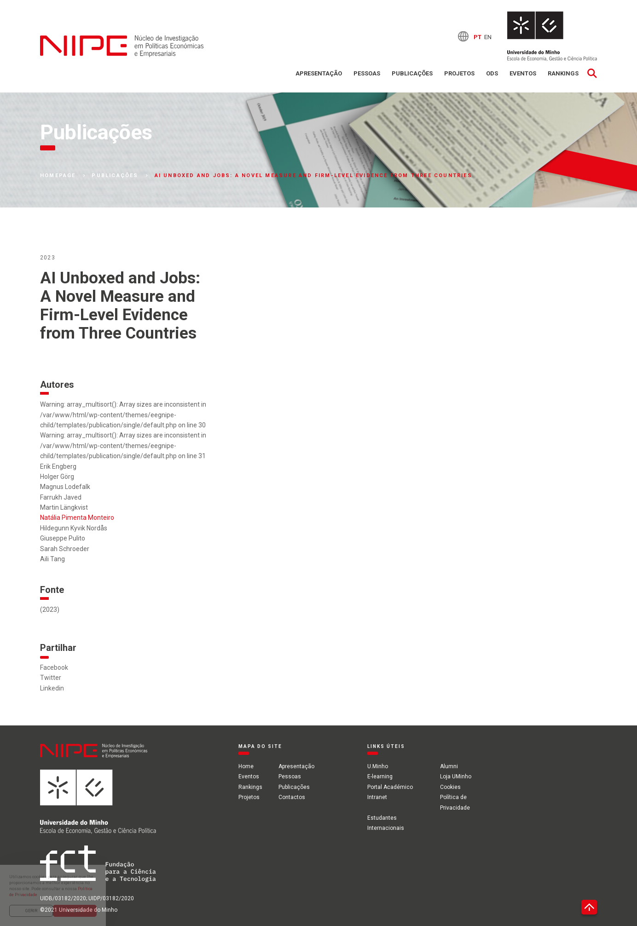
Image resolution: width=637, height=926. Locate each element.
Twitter (50, 677)
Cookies (450, 787)
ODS (492, 73)
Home (246, 766)
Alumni (449, 766)
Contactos (291, 797)
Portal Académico (390, 787)
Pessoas (366, 73)
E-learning (380, 776)
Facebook (54, 667)
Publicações (412, 73)
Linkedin (52, 688)
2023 (47, 257)
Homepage (58, 175)
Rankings (563, 73)
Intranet (377, 797)
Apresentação (318, 73)
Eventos (523, 73)
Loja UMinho (455, 776)
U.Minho (377, 766)
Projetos (459, 73)
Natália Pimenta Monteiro (77, 517)
